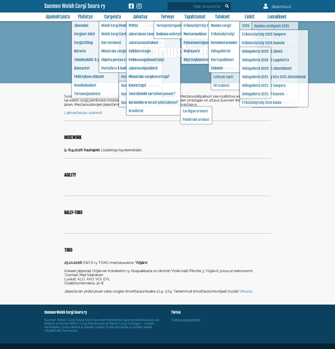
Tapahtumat (195, 17)
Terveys (167, 17)
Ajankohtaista (58, 17)
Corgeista (112, 17)
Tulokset (222, 17)
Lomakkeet (277, 17)
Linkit (250, 17)
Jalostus (140, 17)
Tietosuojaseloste (185, 320)
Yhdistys (85, 17)
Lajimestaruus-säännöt (83, 113)
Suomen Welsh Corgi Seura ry (74, 6)
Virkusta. (246, 291)
